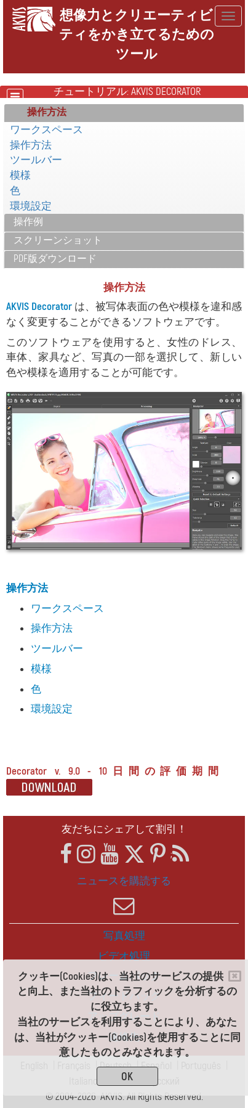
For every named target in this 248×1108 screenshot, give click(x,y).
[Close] (234, 976)
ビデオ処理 (124, 956)
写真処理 (124, 935)
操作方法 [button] (46, 112)
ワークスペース (46, 129)
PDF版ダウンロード (55, 259)
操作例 (28, 222)
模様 (20, 175)
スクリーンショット (58, 240)
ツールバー (36, 159)
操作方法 (31, 145)
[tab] (124, 113)
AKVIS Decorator (39, 306)
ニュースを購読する (124, 895)
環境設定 (31, 206)
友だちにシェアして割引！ (124, 829)
